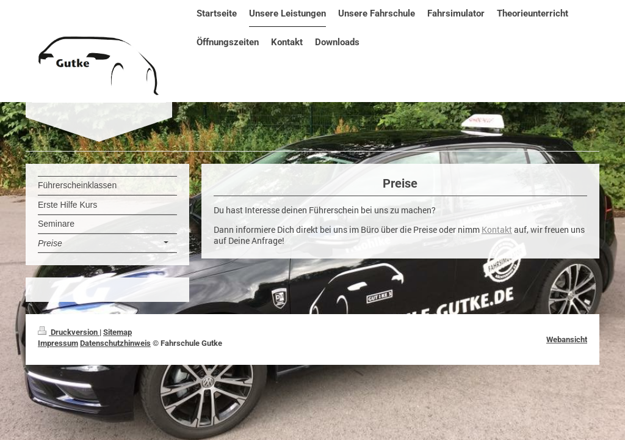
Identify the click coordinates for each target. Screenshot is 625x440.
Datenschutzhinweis (115, 343)
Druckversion (68, 332)
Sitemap (117, 332)
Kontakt (497, 229)
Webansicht (566, 339)
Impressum (58, 343)
